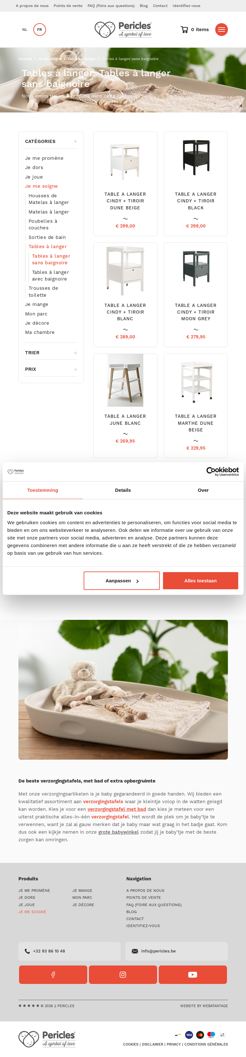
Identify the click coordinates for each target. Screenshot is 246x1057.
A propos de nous (32, 5)
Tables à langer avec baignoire (50, 275)
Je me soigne (49, 59)
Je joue (34, 177)
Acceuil (25, 59)
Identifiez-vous (186, 5)
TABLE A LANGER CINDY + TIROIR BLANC (125, 312)
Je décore (37, 323)
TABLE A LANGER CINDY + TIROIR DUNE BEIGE (125, 201)
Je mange (37, 305)
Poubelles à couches (43, 224)
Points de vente (68, 5)
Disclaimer (152, 1044)
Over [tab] (203, 489)
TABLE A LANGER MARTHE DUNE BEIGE (195, 423)
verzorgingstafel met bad (117, 809)
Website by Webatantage (204, 1006)
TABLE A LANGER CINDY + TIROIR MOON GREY (195, 312)
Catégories (51, 142)
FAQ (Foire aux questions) (111, 5)
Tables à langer (81, 59)
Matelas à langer (49, 212)
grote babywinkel (118, 832)
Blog (144, 5)
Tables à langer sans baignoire (51, 259)
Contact (160, 5)
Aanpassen (121, 580)
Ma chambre (40, 333)
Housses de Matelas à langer (49, 199)
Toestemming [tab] (42, 489)
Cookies (130, 1044)
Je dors (34, 168)
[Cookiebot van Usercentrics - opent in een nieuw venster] (211, 471)
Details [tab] (123, 489)
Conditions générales (206, 1044)
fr (39, 29)
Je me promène (44, 158)
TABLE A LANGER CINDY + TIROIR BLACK (195, 201)
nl (24, 29)
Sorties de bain (47, 237)
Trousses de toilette (43, 292)
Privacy (174, 1044)
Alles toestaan (200, 580)
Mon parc (36, 314)
